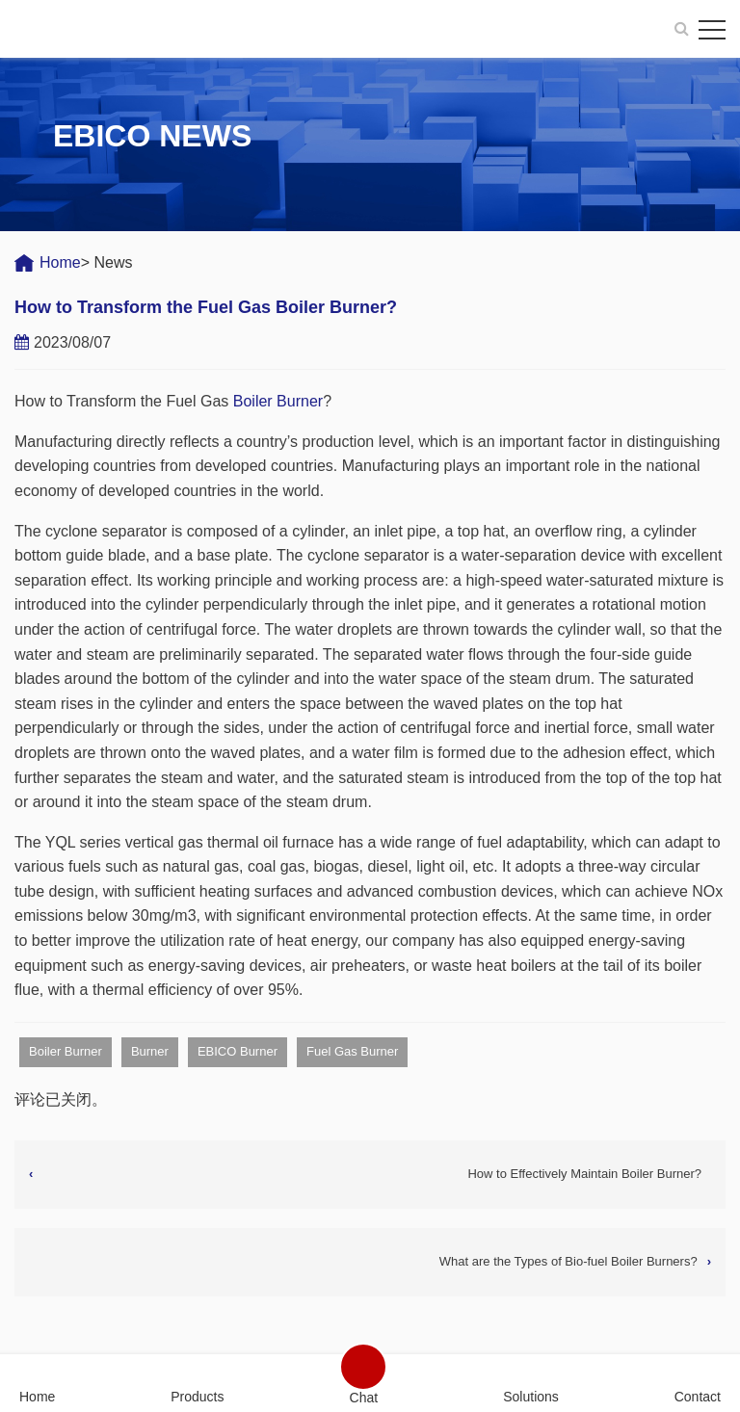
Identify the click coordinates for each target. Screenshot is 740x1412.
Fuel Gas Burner (352, 1051)
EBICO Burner (238, 1051)
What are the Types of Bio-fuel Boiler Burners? (568, 1261)
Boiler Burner (278, 401)
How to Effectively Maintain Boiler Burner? (584, 1173)
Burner (150, 1051)
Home (60, 262)
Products (197, 1396)
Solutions (531, 1396)
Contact (697, 1396)
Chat (364, 1397)
